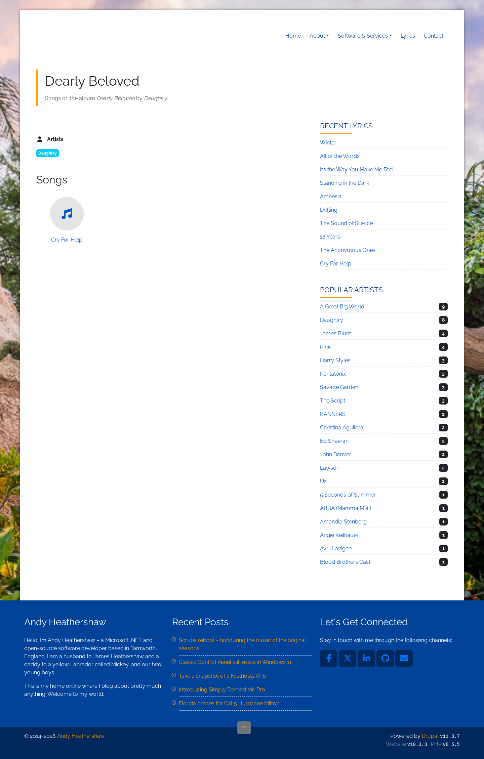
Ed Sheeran (334, 441)
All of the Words (340, 156)
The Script (332, 400)
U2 (323, 481)
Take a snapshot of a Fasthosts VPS (222, 676)
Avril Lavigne (336, 548)
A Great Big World (342, 306)
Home (293, 36)
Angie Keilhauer (339, 535)
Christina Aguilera (341, 427)
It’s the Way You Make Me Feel (357, 169)
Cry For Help (67, 220)
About (317, 36)
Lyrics (408, 36)
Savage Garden (339, 387)
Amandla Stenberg (343, 521)
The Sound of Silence (346, 223)
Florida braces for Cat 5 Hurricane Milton (229, 703)
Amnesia (330, 196)
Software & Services (363, 36)
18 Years (330, 237)
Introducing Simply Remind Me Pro (222, 689)
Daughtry (47, 153)
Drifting (328, 210)
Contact (433, 36)
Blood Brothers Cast (345, 562)
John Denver (335, 454)
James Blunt (335, 333)
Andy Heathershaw (78, 36)
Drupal (430, 736)
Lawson (329, 468)
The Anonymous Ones (347, 250)
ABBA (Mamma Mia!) (345, 508)
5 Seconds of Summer (348, 495)
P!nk (325, 347)
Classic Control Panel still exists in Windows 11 (235, 662)
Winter (328, 142)
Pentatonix (333, 374)
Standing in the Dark (344, 183)
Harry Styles (335, 360)
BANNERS (333, 414)
